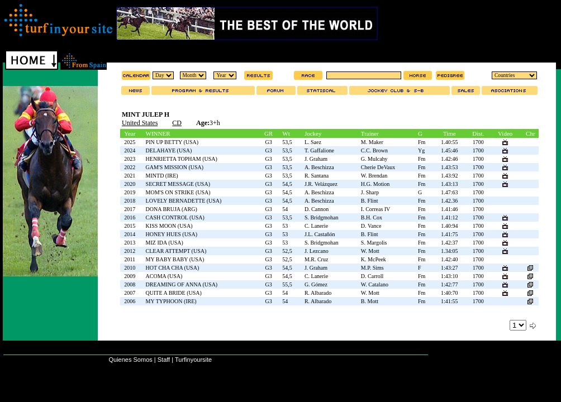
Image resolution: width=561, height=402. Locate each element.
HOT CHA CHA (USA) (172, 268)
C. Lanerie (316, 226)
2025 (129, 142)
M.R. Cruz (317, 259)
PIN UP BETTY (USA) (172, 142)
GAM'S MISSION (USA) (174, 167)
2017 (129, 209)
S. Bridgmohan (322, 217)
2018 (129, 201)
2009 (129, 276)
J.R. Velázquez (321, 184)
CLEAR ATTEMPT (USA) (176, 251)
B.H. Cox (371, 217)
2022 (129, 167)
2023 (129, 159)
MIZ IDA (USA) (164, 243)
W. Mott (370, 251)
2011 (129, 259)
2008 (129, 284)
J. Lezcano (317, 251)
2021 (129, 176)
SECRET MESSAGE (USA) (178, 184)
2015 (129, 226)
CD (177, 123)
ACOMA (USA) (164, 276)
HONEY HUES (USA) (171, 234)
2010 (129, 268)
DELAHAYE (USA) (169, 150)
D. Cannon (317, 209)
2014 (129, 234)
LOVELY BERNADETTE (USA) (184, 201)
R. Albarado (318, 293)
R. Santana (317, 176)
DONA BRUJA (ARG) (171, 209)
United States (140, 123)
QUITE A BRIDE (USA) (174, 293)
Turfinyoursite (193, 359)
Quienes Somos (130, 359)
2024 (129, 150)
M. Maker (372, 142)
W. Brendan (374, 176)
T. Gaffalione (319, 150)
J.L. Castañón (320, 234)
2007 (129, 293)
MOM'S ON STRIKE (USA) (178, 192)
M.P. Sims (372, 268)
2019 (129, 192)
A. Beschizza (319, 167)
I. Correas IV (375, 209)
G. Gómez (316, 284)
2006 (129, 301)
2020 (129, 184)
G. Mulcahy (374, 159)
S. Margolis (374, 243)
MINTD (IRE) (162, 176)
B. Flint (369, 201)
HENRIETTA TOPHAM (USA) (181, 159)
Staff (164, 359)
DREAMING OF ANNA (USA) (182, 284)
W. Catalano (374, 284)
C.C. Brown (374, 150)
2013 (129, 243)
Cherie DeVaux (378, 167)
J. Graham (316, 159)
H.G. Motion (375, 184)
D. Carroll (372, 276)
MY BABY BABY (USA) (175, 259)
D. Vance (371, 226)
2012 (129, 251)
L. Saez (313, 142)
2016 (129, 217)
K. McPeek (373, 259)
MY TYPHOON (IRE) (171, 301)
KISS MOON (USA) (169, 226)
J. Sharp (370, 192)
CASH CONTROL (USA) (175, 217)
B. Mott (369, 301)
